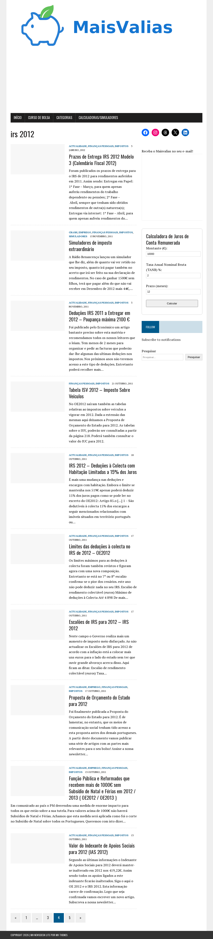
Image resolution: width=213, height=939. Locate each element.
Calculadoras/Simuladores (98, 117)
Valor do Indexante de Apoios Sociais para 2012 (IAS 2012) (102, 848)
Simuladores (78, 236)
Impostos (121, 146)
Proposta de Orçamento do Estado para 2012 (99, 700)
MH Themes (62, 935)
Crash (73, 232)
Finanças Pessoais (101, 146)
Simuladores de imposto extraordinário (90, 246)
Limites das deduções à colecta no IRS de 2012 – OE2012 (99, 549)
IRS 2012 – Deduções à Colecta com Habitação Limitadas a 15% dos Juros (103, 468)
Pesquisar (149, 351)
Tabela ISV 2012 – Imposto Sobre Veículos (99, 393)
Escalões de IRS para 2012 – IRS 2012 (99, 625)
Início (18, 117)
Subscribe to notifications (161, 339)
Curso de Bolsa (39, 117)
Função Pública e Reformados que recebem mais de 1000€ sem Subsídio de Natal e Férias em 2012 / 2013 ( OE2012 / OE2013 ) (102, 787)
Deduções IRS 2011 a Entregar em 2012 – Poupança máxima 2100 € (99, 316)
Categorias (64, 117)
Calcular (172, 303)
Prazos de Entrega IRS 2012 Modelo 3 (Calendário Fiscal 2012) (101, 159)
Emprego (85, 232)
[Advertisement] (106, 82)
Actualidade (78, 146)
